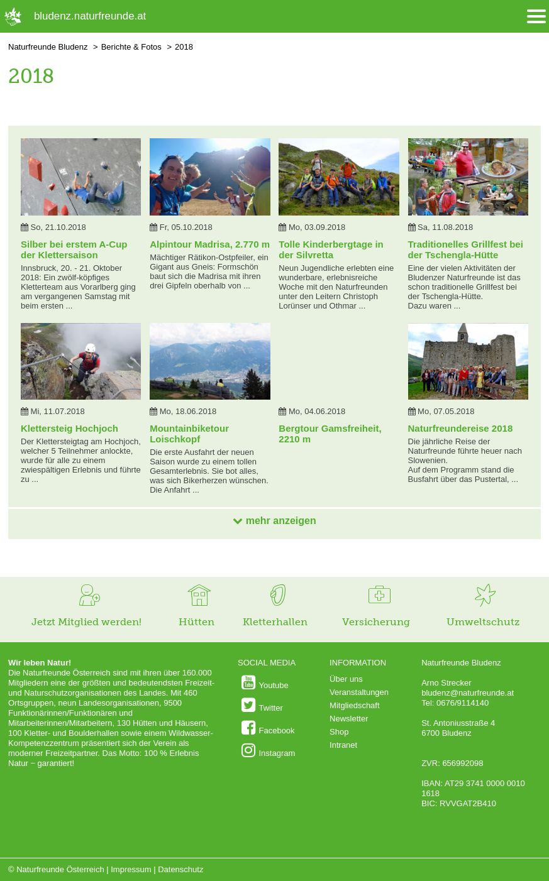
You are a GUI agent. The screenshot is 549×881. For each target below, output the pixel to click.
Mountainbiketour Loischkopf (189, 433)
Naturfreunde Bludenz (47, 47)
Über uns (346, 679)
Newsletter (349, 718)
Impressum (131, 869)
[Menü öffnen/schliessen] (536, 16)
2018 (184, 47)
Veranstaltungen (359, 692)
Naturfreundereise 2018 (460, 428)
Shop (339, 731)
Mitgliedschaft (354, 705)
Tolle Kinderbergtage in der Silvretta (331, 249)
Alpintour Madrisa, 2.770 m (210, 244)
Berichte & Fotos (131, 47)
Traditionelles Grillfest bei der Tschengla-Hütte (465, 249)
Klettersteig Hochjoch (69, 428)
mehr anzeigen (274, 520)
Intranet (343, 745)
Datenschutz (180, 869)
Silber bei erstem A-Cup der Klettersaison (74, 249)
